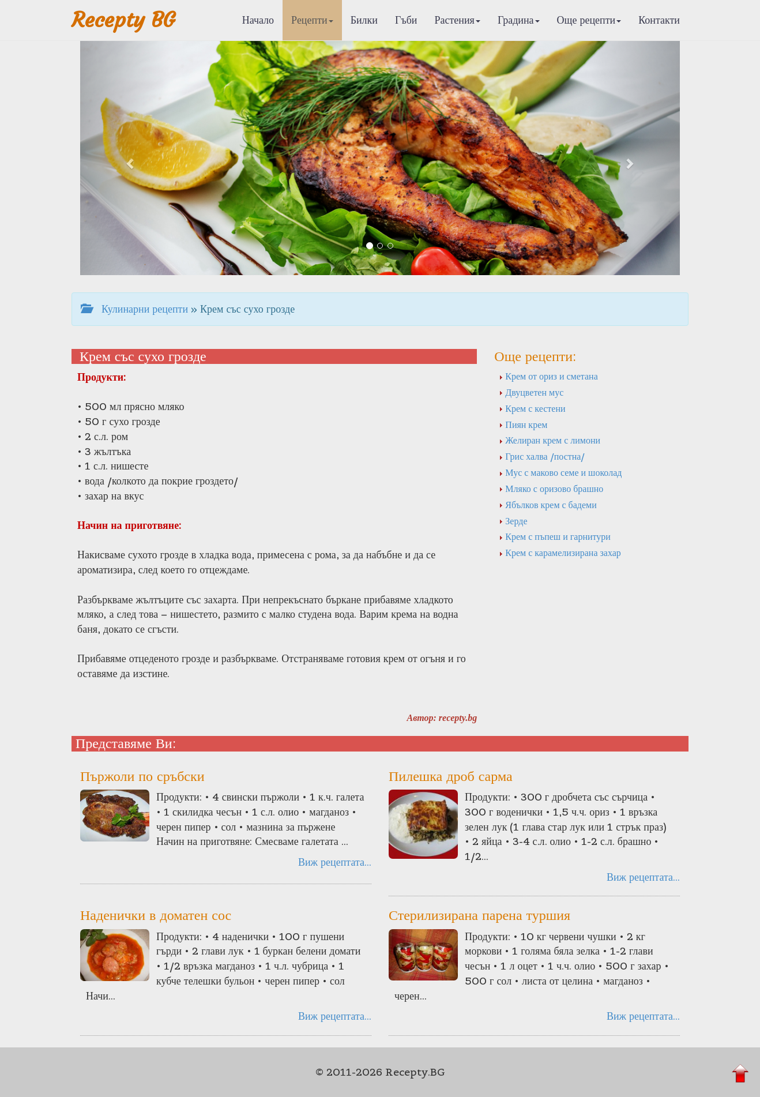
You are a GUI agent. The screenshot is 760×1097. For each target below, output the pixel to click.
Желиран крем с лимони (549, 440)
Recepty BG (123, 20)
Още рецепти (589, 20)
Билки (364, 20)
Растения (457, 20)
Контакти (659, 20)
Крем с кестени (532, 408)
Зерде (513, 521)
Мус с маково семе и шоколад (560, 472)
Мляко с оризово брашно (551, 488)
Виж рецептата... (334, 862)
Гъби (406, 20)
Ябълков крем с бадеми (547, 504)
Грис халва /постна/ (542, 456)
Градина (519, 20)
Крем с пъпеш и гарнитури (555, 536)
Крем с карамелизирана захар (559, 552)
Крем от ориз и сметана (548, 376)
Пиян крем (523, 424)
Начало (258, 20)
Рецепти (312, 20)
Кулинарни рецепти (134, 308)
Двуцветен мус (531, 392)
